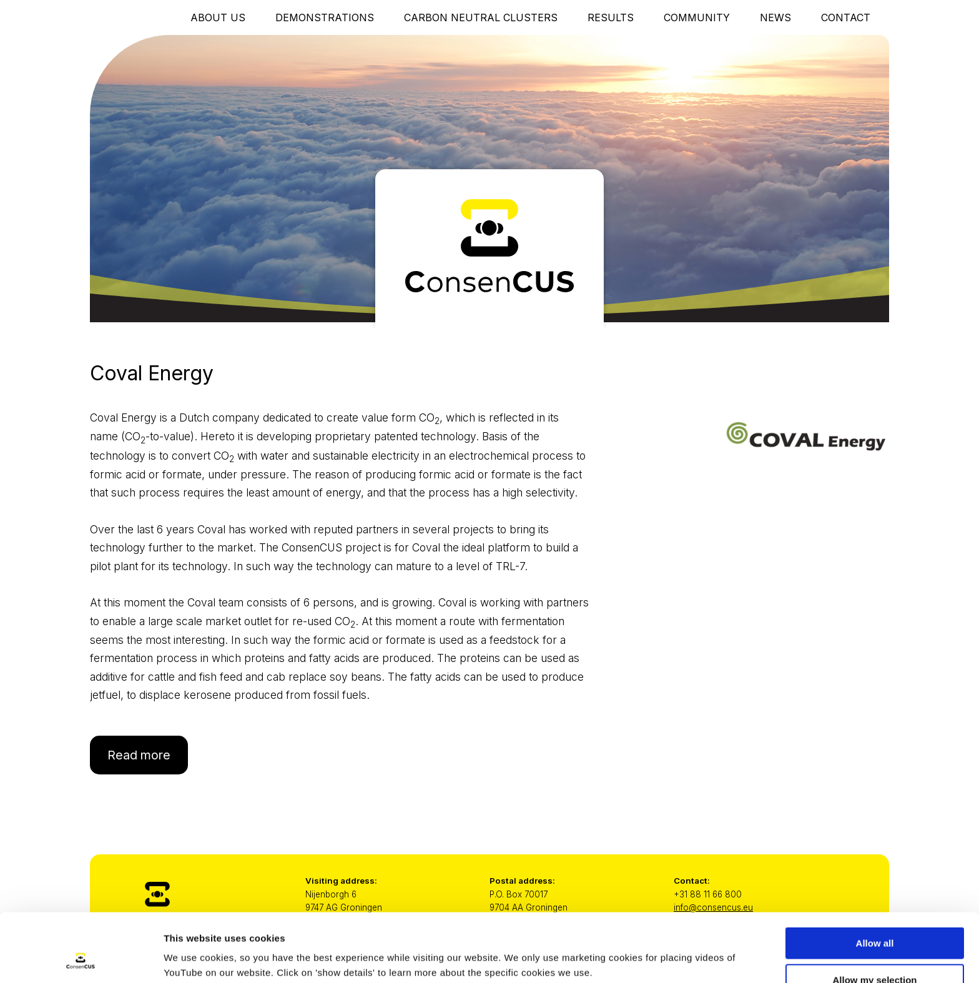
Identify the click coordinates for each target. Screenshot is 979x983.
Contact (845, 17)
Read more (138, 755)
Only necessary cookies (875, 952)
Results (611, 17)
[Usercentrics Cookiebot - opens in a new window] (80, 958)
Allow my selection (874, 916)
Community (697, 17)
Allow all (875, 879)
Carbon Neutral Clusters (481, 17)
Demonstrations (324, 17)
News (775, 17)
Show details (655, 949)
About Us (217, 17)
